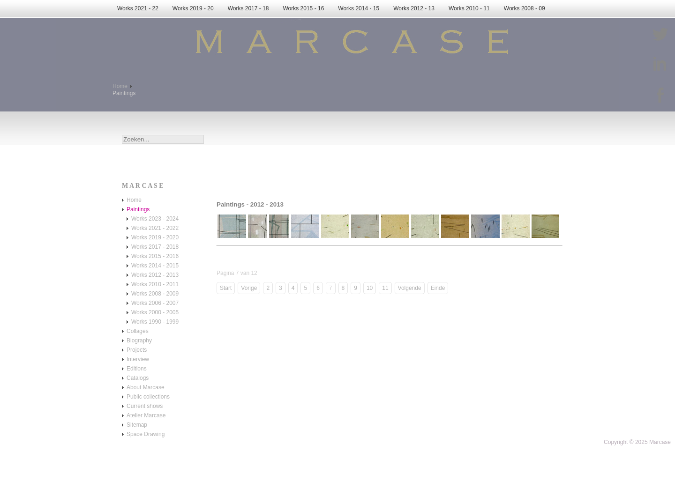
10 (370, 288)
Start (226, 288)
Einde (438, 288)
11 (385, 288)
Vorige (249, 288)
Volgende (409, 288)
